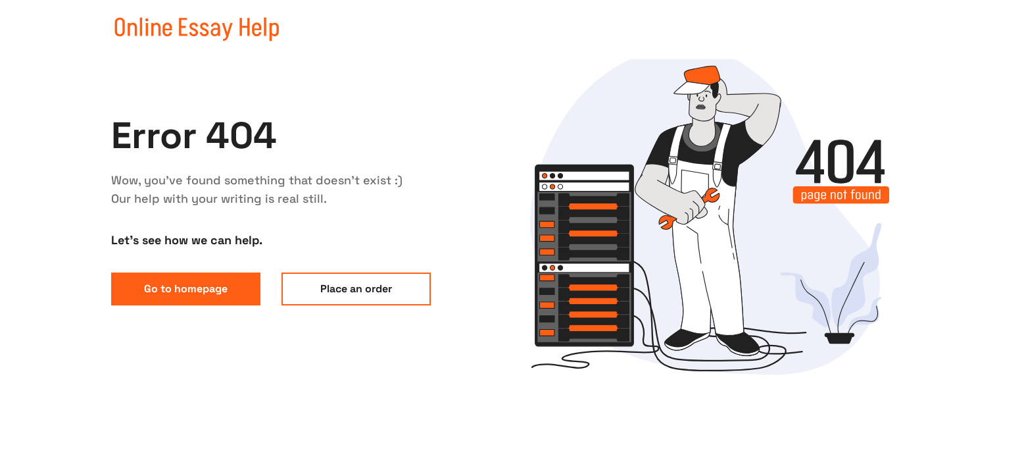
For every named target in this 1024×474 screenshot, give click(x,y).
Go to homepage (186, 289)
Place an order (356, 289)
